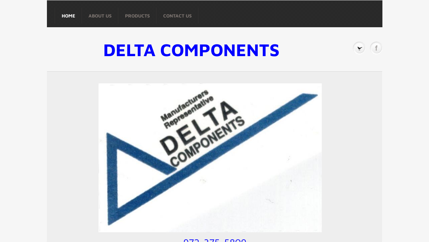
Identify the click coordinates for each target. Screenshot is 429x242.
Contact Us (177, 15)
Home (68, 15)
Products (137, 15)
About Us (100, 15)
